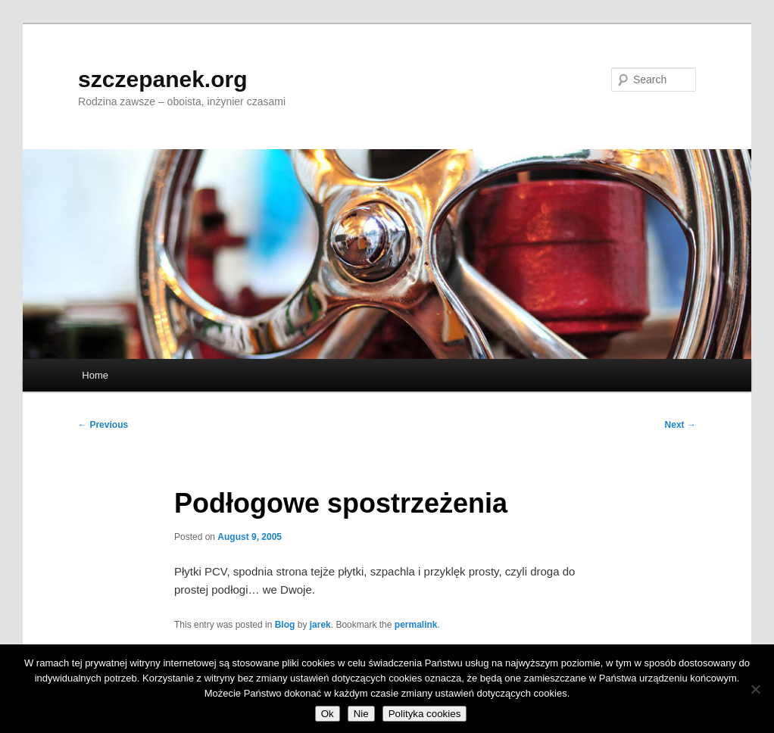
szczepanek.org (162, 79)
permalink (416, 624)
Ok (327, 713)
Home (95, 375)
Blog (285, 624)
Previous (103, 425)
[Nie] (755, 689)
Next (680, 425)
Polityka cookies (425, 713)
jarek (320, 624)
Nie (361, 713)
